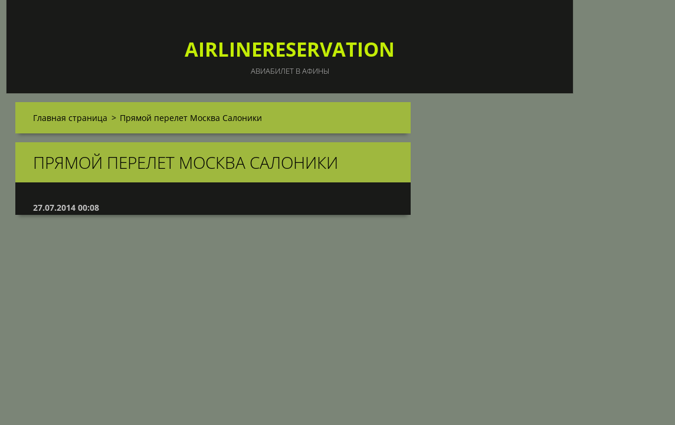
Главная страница (70, 117)
